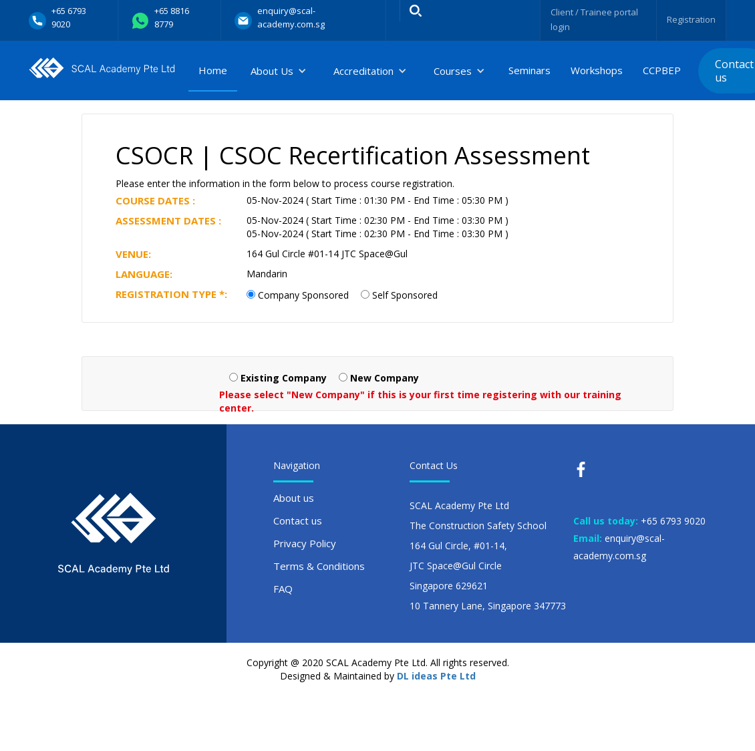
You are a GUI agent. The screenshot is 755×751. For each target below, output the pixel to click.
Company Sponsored (303, 295)
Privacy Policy (304, 543)
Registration (689, 19)
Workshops (597, 70)
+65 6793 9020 (673, 520)
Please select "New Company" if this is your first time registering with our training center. (420, 401)
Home (212, 70)
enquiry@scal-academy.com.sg (619, 547)
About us (293, 497)
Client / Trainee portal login (590, 19)
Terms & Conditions (319, 566)
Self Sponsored (405, 295)
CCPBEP (662, 70)
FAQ (283, 588)
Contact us (297, 520)
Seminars (529, 70)
